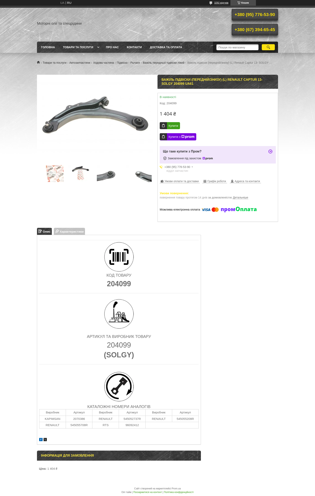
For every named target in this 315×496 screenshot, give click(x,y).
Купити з (181, 137)
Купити (173, 125)
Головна (48, 47)
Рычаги (135, 62)
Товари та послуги (78, 47)
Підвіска (122, 62)
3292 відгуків (221, 2)
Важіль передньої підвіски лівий (163, 62)
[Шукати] (268, 47)
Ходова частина (103, 62)
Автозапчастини (79, 62)
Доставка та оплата (166, 47)
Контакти (134, 47)
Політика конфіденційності (179, 492)
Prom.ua (176, 488)
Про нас (112, 47)
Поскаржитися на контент (147, 492)
